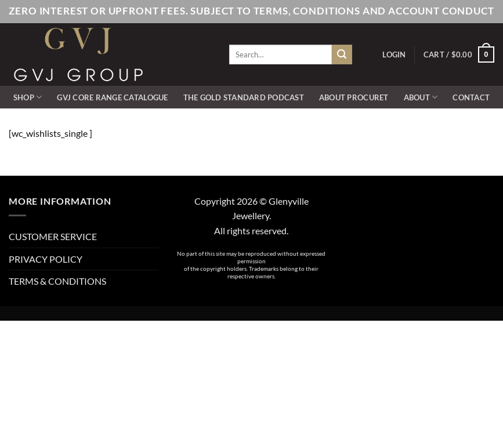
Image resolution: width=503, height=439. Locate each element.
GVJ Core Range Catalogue (112, 97)
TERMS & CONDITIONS (57, 280)
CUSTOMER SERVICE (53, 236)
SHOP (27, 97)
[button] (394, 54)
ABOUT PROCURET (354, 97)
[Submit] (342, 54)
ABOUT (421, 97)
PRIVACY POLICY (45, 258)
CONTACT (471, 97)
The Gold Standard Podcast (243, 97)
